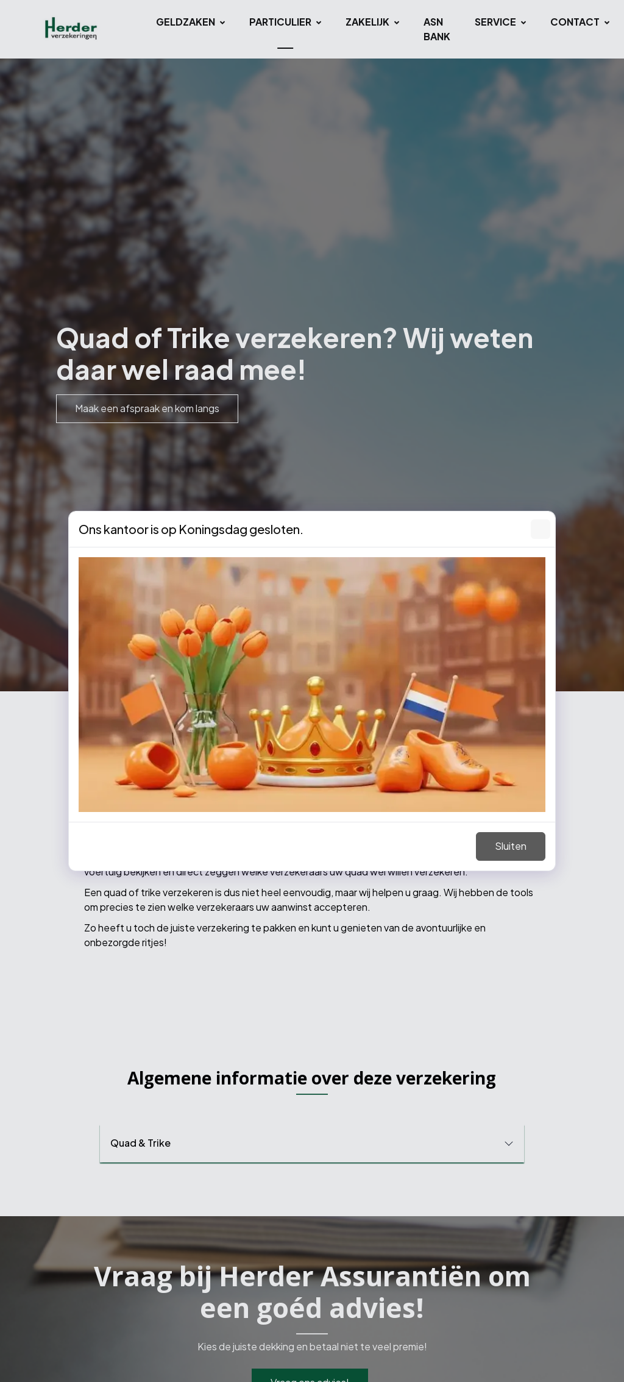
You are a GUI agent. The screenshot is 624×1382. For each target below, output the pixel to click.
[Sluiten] (540, 529)
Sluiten (510, 845)
